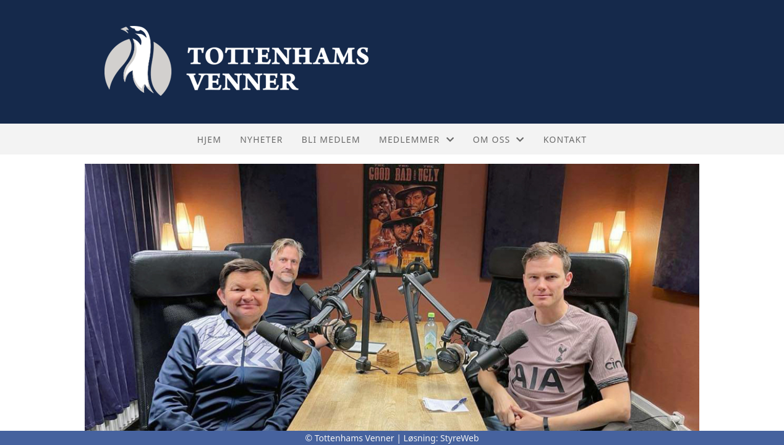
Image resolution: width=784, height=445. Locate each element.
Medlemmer (416, 139)
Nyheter (261, 139)
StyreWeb (459, 438)
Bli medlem (331, 139)
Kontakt (565, 139)
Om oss (499, 139)
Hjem (209, 139)
